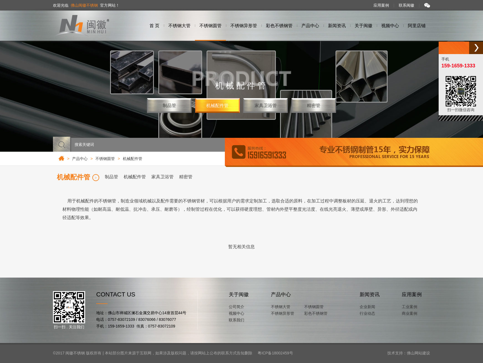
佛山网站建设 (418, 353)
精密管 (313, 105)
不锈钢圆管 (314, 306)
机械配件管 (217, 105)
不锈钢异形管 (282, 313)
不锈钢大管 (280, 306)
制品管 (169, 105)
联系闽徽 (406, 5)
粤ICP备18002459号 (275, 353)
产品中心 (80, 158)
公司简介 (236, 306)
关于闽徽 (239, 294)
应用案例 (381, 5)
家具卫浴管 (266, 105)
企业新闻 (367, 306)
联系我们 (236, 320)
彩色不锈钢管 (315, 313)
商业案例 (409, 313)
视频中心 (236, 313)
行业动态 (367, 313)
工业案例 (409, 306)
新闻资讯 (370, 294)
